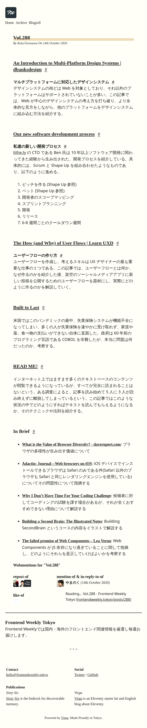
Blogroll (35, 23)
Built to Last (26, 307)
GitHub (93, 675)
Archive (21, 23)
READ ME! (25, 366)
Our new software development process (54, 134)
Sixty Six (13, 699)
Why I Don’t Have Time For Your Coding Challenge (66, 496)
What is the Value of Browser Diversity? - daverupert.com (71, 444)
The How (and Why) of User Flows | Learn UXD (63, 243)
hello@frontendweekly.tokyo (27, 675)
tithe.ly (19, 152)
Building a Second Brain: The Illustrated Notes (62, 521)
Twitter (79, 675)
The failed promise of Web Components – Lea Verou (66, 541)
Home (9, 23)
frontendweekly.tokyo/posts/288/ (103, 599)
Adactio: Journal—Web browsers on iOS (57, 463)
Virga (78, 699)
